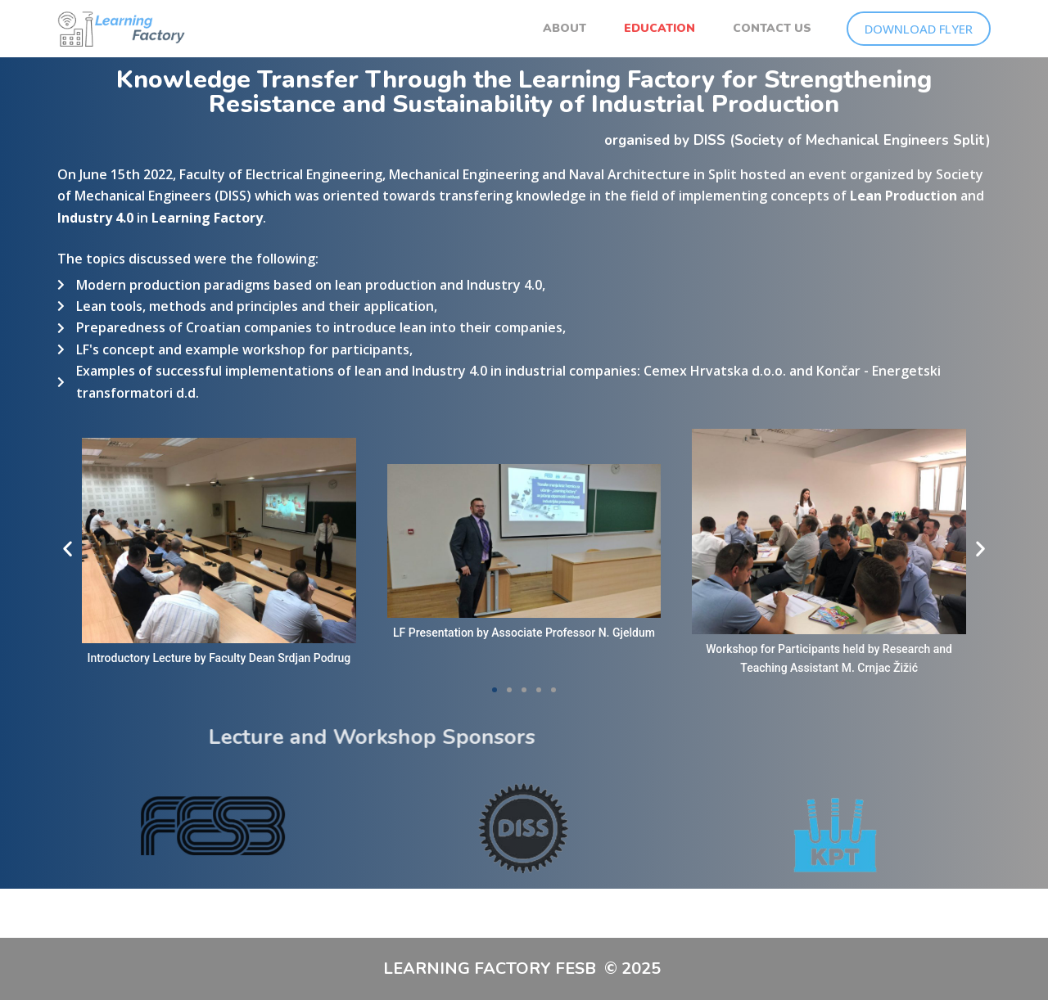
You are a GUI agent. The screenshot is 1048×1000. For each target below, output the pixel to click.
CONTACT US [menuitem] (772, 28)
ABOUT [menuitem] (564, 28)
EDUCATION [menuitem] (659, 28)
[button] (67, 548)
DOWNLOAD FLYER (919, 28)
